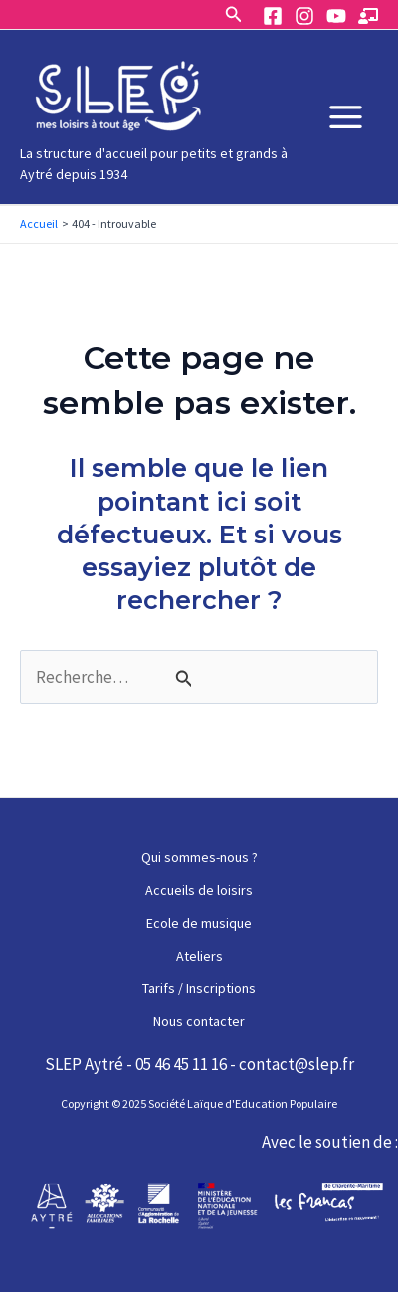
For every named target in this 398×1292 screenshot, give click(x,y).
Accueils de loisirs (199, 890)
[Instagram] (304, 16)
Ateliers (199, 956)
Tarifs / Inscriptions (199, 988)
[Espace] (368, 16)
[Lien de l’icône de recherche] (234, 15)
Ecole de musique (199, 923)
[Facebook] (273, 16)
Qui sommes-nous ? (199, 857)
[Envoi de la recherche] (184, 678)
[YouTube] (336, 16)
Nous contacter (199, 1021)
